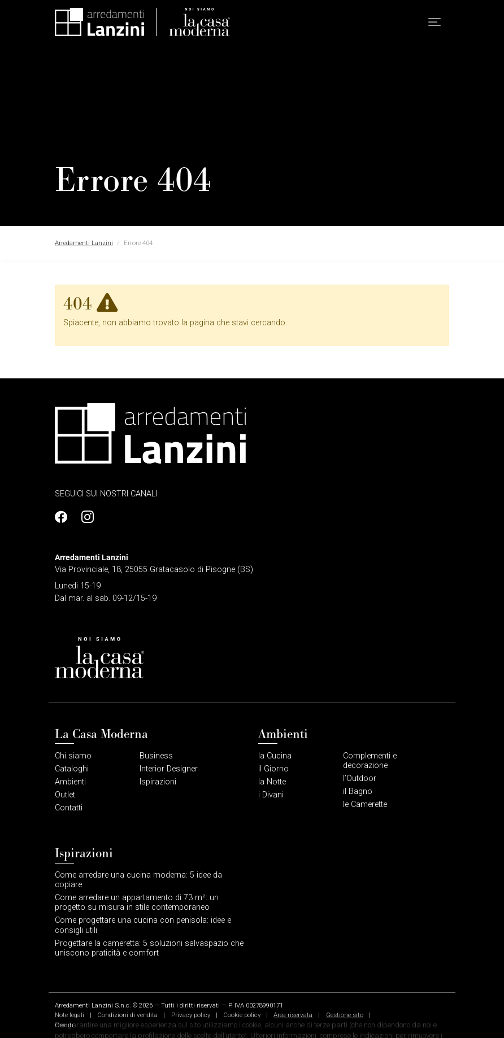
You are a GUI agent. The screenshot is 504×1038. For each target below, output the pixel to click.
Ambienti (70, 782)
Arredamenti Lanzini (84, 243)
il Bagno (357, 791)
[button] (434, 22)
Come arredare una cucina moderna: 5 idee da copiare (138, 879)
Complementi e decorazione (370, 760)
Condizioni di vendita (127, 1015)
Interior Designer (169, 769)
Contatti (68, 808)
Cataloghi (72, 769)
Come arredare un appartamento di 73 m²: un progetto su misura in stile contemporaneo (137, 902)
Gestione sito (344, 1015)
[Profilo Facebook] (64, 517)
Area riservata (292, 1015)
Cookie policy (241, 1015)
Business (156, 756)
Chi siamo (73, 756)
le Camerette (365, 804)
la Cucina (275, 756)
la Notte (272, 782)
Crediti (64, 1025)
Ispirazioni (158, 782)
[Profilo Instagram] (85, 517)
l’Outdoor (359, 778)
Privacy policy (190, 1015)
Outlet (65, 795)
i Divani (271, 795)
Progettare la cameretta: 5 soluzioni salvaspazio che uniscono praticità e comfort (149, 948)
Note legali (69, 1015)
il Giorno (273, 769)
